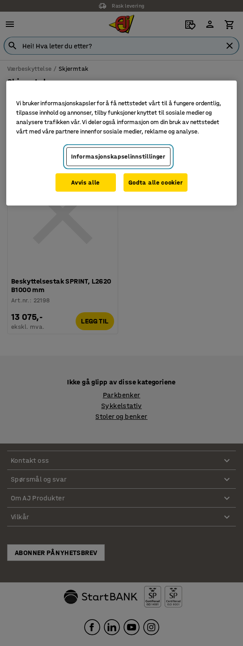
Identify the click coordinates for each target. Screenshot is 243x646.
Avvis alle (85, 182)
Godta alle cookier (155, 182)
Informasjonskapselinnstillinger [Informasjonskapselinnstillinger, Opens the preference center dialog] (118, 156)
